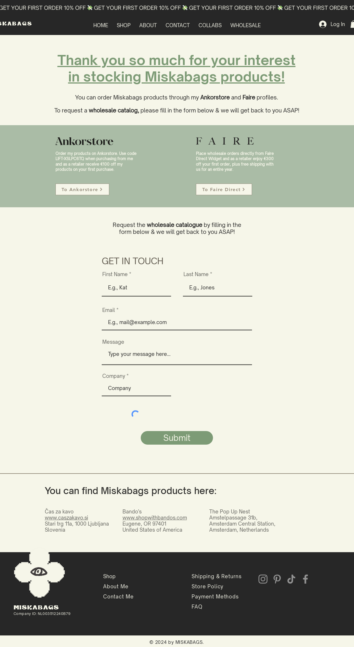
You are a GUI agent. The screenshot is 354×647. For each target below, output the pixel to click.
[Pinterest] (277, 579)
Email (108, 310)
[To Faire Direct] (224, 189)
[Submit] (177, 438)
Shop (109, 576)
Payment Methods (215, 597)
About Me (116, 586)
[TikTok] (291, 579)
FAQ (197, 607)
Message (113, 341)
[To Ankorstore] (82, 189)
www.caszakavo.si (66, 518)
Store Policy (207, 586)
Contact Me (118, 597)
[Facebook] (305, 579)
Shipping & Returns (216, 576)
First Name (115, 274)
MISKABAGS (36, 608)
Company (113, 376)
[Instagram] (263, 579)
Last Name (196, 274)
